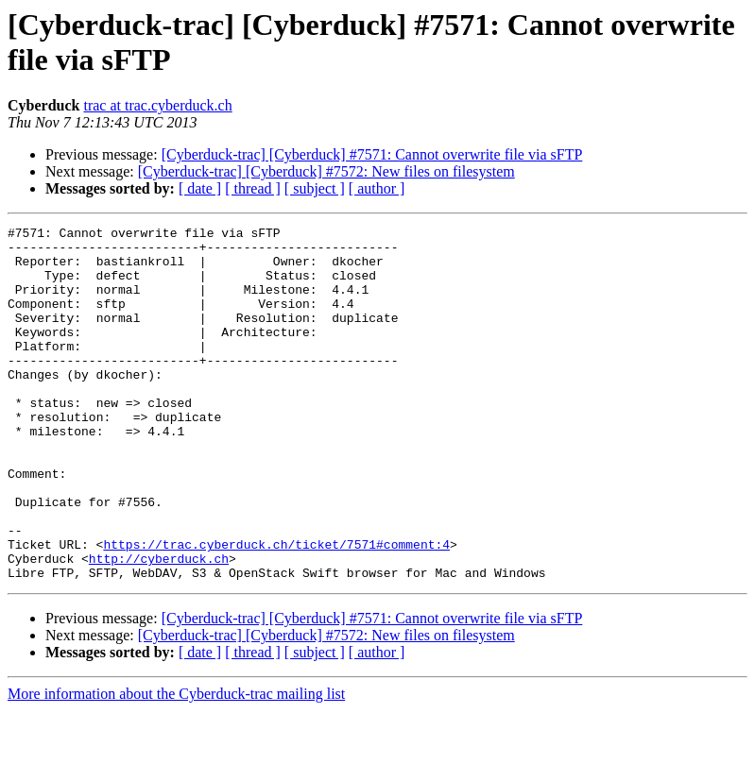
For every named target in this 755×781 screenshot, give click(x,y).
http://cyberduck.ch (159, 626)
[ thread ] (253, 188)
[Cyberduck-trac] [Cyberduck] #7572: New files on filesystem (326, 171)
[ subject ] (314, 188)
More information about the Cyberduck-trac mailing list (176, 764)
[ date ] (200, 188)
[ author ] (377, 188)
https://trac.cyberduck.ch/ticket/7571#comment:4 (276, 609)
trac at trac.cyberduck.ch (157, 105)
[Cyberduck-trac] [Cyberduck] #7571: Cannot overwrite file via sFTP (372, 154)
